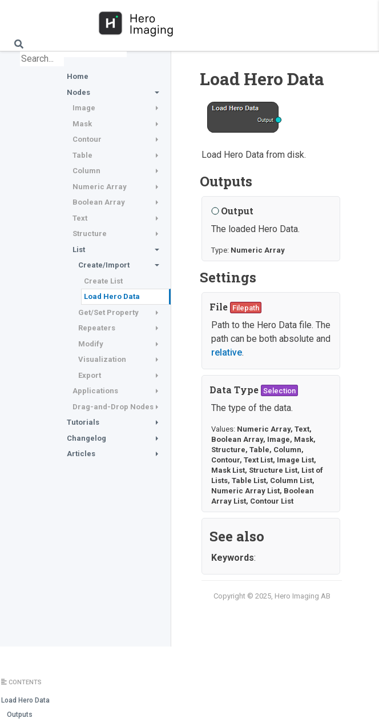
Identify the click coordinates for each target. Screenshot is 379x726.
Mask (82, 123)
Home (77, 76)
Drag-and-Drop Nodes (113, 406)
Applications (95, 390)
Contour (87, 139)
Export (89, 375)
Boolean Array (98, 202)
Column (86, 170)
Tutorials (83, 422)
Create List (103, 281)
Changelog (86, 438)
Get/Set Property (108, 312)
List (78, 249)
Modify (90, 344)
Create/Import (104, 265)
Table (82, 155)
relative (226, 352)
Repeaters (96, 328)
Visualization (102, 359)
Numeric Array (99, 186)
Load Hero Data (112, 296)
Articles (81, 453)
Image (83, 107)
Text (79, 218)
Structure (89, 233)
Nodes (78, 92)
